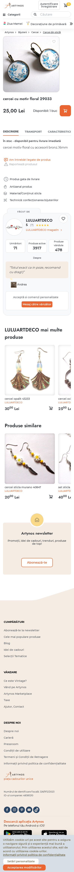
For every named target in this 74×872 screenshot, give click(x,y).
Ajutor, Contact (14, 706)
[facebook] (7, 809)
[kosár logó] (65, 5)
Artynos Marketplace (18, 693)
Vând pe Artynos (15, 687)
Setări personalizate (21, 861)
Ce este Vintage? (15, 680)
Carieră (8, 737)
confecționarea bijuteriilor (40, 200)
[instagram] (14, 809)
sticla (37, 193)
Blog (7, 643)
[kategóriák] (12, 14)
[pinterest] (21, 809)
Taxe (7, 700)
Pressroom (11, 744)
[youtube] (29, 809)
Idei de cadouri (14, 649)
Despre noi (11, 731)
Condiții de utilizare (17, 750)
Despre (37, 257)
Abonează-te (37, 562)
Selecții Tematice (15, 656)
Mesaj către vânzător (37, 304)
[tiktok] (36, 809)
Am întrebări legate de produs (26, 159)
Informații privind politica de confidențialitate (35, 763)
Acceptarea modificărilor (24, 867)
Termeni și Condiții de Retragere (26, 757)
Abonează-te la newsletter (21, 630)
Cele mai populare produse (22, 636)
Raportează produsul (20, 164)
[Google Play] (18, 834)
